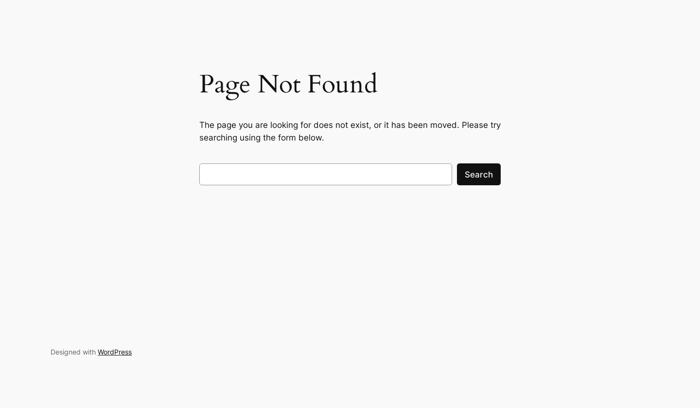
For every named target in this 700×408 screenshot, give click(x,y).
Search (479, 174)
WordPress (115, 352)
